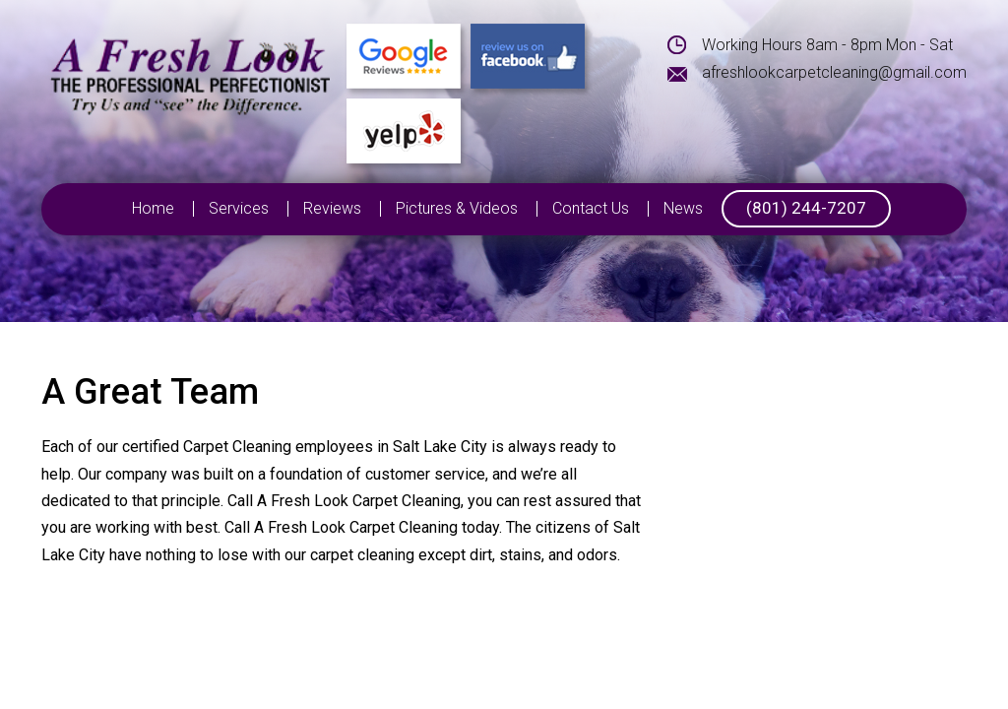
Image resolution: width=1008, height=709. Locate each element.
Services (239, 209)
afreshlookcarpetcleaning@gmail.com (834, 72)
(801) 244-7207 (806, 208)
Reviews (332, 209)
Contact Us (590, 209)
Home (153, 209)
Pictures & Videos (457, 209)
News (683, 209)
